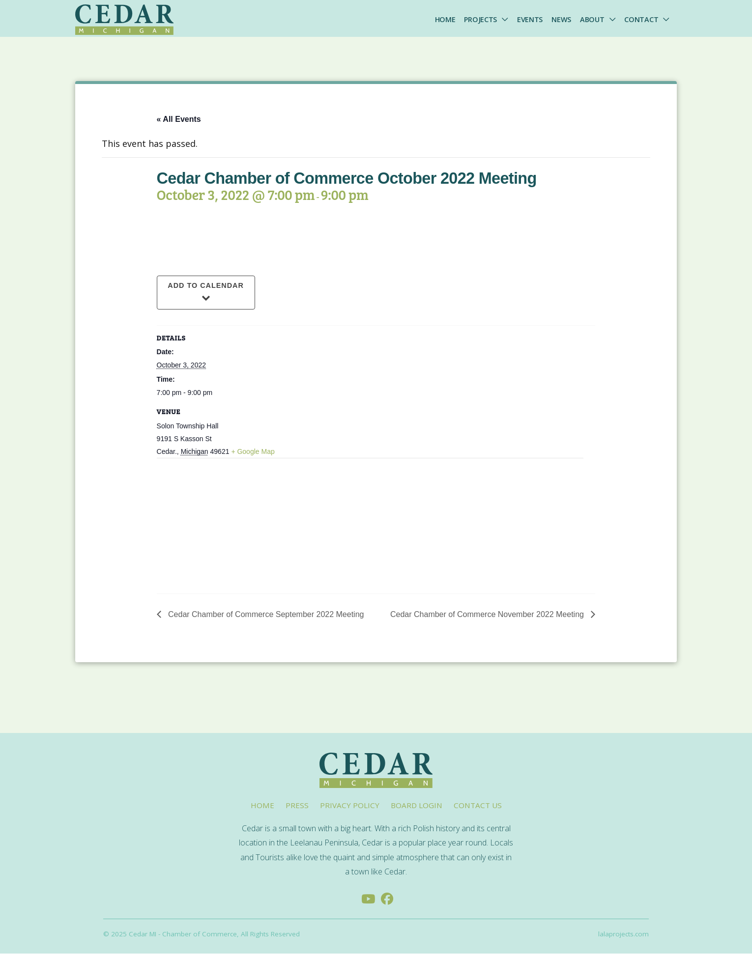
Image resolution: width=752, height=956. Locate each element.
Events (530, 19)
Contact (641, 19)
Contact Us (478, 808)
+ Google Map (252, 454)
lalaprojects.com (623, 936)
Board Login (416, 808)
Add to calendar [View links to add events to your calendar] (206, 288)
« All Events (179, 121)
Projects (480, 19)
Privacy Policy (349, 808)
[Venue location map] (208, 529)
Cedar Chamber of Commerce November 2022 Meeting (488, 617)
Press (297, 808)
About (592, 19)
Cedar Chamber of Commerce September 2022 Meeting (265, 617)
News (561, 19)
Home (445, 19)
